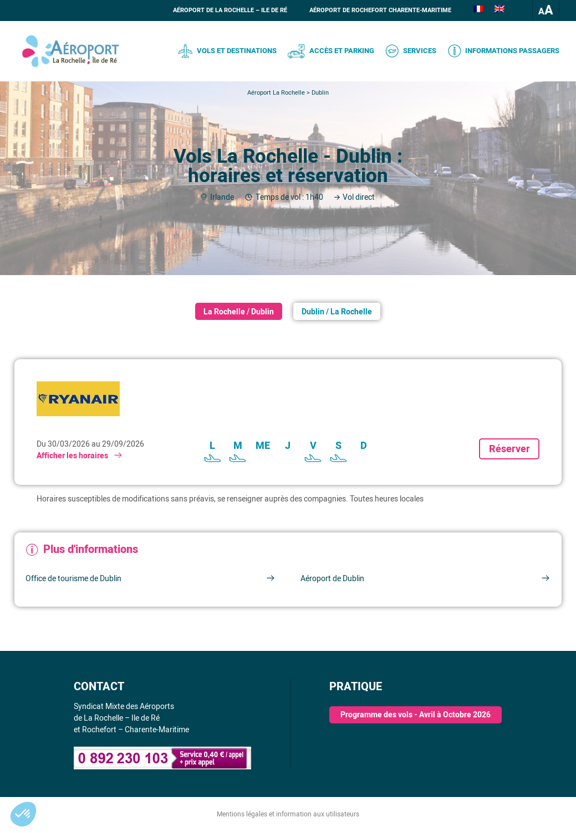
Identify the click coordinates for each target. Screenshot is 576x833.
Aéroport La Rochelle (276, 92)
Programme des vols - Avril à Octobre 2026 (415, 715)
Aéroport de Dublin (425, 578)
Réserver (509, 449)
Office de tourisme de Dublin (151, 578)
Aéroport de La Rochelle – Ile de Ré (230, 10)
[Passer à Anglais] (499, 10)
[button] (23, 814)
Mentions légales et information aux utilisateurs (288, 814)
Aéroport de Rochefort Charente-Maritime (380, 10)
